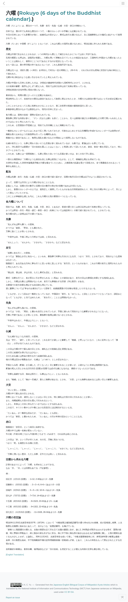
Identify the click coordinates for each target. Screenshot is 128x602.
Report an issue (13, 597)
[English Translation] (15, 555)
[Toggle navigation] (123, 3)
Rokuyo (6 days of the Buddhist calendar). (53, 16)
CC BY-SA (69, 592)
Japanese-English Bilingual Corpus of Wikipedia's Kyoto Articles (81, 585)
